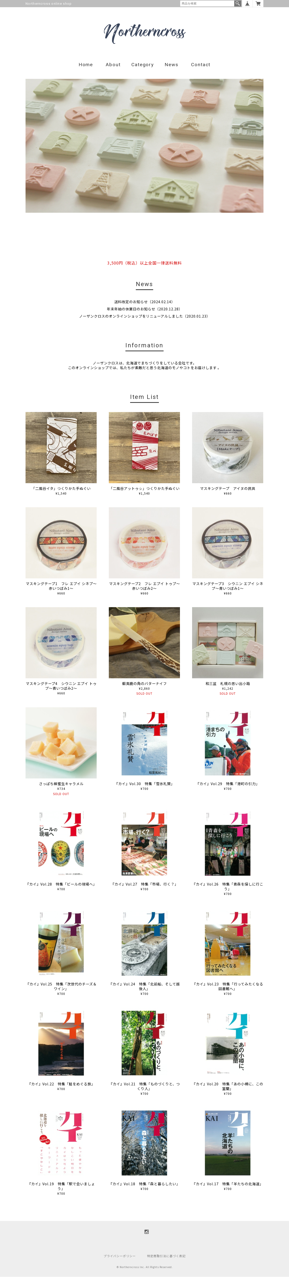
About (113, 65)
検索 (237, 3)
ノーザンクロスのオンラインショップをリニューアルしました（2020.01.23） (144, 316)
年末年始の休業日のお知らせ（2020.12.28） (144, 309)
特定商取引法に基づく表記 (166, 1256)
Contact (200, 65)
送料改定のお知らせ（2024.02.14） (144, 301)
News (171, 65)
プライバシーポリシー (120, 1256)
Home (86, 65)
